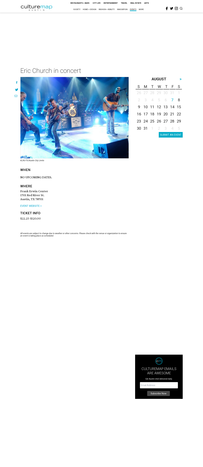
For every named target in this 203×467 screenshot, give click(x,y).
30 (139, 128)
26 (159, 121)
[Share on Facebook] (17, 82)
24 (146, 121)
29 (179, 121)
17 (146, 114)
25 (152, 121)
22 (179, 114)
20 (166, 114)
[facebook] (166, 8)
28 (172, 121)
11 (152, 107)
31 (146, 128)
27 (166, 121)
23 (139, 121)
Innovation (122, 9)
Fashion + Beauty (107, 9)
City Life (96, 3)
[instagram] (176, 8)
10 (146, 107)
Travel (124, 3)
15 (179, 107)
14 (172, 107)
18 (152, 114)
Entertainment (111, 3)
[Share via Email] (16, 96)
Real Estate (135, 3)
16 (139, 114)
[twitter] (171, 8)
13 (166, 107)
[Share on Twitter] (17, 89)
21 (172, 114)
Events (133, 9)
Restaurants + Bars (79, 3)
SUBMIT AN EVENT (170, 134)
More (141, 9)
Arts (146, 3)
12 (159, 107)
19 (159, 114)
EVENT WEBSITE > (31, 205)
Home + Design (89, 9)
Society (76, 9)
